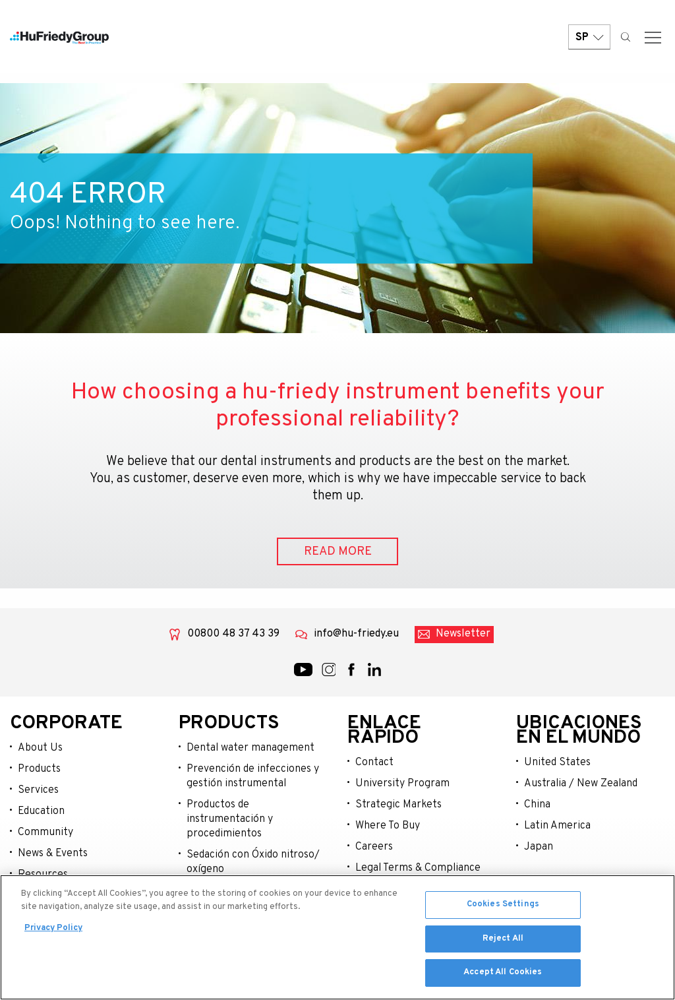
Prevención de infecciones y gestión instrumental (253, 777)
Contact (374, 763)
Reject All (503, 940)
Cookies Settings (503, 907)
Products (39, 769)
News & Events (53, 854)
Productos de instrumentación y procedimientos (230, 820)
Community (45, 833)
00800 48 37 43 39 (233, 635)
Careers (374, 847)
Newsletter (463, 635)
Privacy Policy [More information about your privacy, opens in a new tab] (53, 930)
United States (557, 763)
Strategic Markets (398, 805)
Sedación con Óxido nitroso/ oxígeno (253, 863)
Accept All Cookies (502, 975)
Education (41, 812)
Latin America (557, 826)
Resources (43, 875)
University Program (402, 784)
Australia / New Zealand (580, 784)
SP (589, 41)
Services (38, 790)
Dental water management (250, 748)
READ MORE (338, 553)
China (537, 805)
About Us (40, 748)
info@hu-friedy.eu (356, 635)
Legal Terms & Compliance (418, 868)
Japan (538, 847)
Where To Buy (387, 826)
